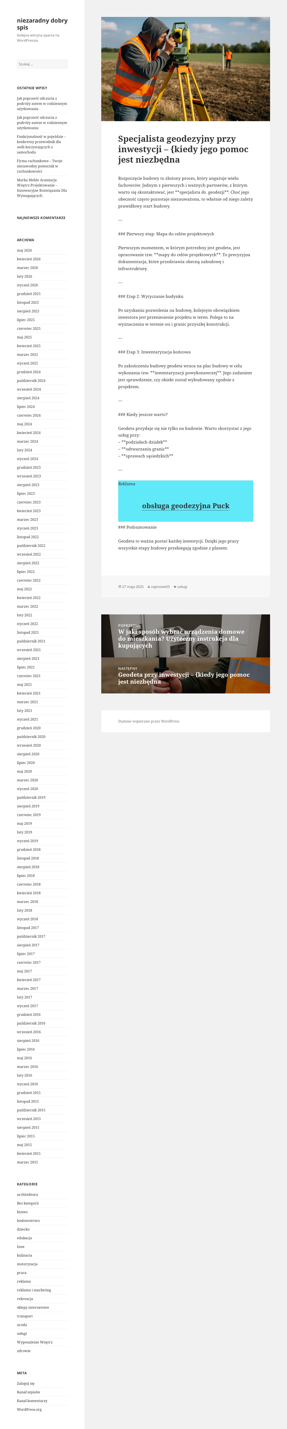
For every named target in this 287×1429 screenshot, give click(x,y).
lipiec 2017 (26, 953)
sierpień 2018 (28, 867)
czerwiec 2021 (29, 675)
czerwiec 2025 (29, 328)
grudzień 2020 (29, 728)
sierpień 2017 (28, 945)
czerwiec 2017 (29, 962)
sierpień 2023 (28, 484)
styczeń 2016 (27, 1084)
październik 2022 (31, 545)
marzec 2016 (27, 1066)
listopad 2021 (28, 632)
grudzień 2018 (29, 849)
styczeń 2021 (27, 719)
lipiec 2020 (26, 762)
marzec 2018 (27, 901)
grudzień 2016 (29, 1014)
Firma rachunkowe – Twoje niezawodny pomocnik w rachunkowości (39, 166)
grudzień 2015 (29, 1092)
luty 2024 (24, 450)
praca (22, 1272)
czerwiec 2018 (29, 884)
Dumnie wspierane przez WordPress (148, 721)
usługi (22, 1333)
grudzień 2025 (29, 293)
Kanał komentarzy (32, 1400)
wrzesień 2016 (29, 1032)
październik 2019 (31, 797)
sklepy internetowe (33, 1307)
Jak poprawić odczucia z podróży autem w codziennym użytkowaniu (42, 103)
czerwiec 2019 (29, 814)
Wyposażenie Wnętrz (35, 1342)
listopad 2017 (28, 927)
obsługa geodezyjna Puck (185, 505)
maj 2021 (24, 684)
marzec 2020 (27, 780)
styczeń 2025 (27, 363)
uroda (22, 1324)
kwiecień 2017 (29, 979)
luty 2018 (24, 910)
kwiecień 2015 (29, 1153)
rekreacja (25, 1298)
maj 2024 (24, 424)
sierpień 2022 (28, 563)
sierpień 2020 (28, 754)
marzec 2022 (27, 606)
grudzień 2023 (29, 467)
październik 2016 (31, 1023)
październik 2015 (31, 1110)
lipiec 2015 (26, 1136)
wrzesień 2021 (29, 649)
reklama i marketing (34, 1290)
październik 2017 (31, 936)
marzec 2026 (27, 267)
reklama (24, 1281)
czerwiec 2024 (29, 415)
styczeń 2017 (27, 1005)
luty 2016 (24, 1075)
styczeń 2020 (27, 788)
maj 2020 (24, 771)
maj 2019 (24, 823)
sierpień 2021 (28, 658)
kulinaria (24, 1255)
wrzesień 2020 (29, 745)
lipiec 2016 (26, 1049)
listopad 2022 (28, 537)
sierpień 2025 (28, 311)
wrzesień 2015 (29, 1118)
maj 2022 (24, 589)
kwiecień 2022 (29, 597)
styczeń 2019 (27, 840)
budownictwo (28, 1220)
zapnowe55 (160, 586)
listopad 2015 (28, 1101)
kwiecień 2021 (29, 693)
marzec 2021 (27, 702)
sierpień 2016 (28, 1040)
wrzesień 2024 (29, 389)
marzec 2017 (27, 988)
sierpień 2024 (28, 398)
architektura (27, 1194)
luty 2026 (24, 276)
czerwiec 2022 (29, 580)
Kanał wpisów (28, 1392)
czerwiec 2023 (29, 502)
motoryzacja (27, 1264)
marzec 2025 (27, 354)
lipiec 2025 (26, 319)
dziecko (23, 1229)
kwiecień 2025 (29, 345)
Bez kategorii (28, 1203)
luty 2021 (24, 710)
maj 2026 (24, 250)
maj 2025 (24, 337)
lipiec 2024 (26, 406)
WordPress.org (29, 1409)
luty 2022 (24, 615)
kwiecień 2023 (29, 510)
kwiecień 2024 (29, 432)
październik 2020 (31, 736)
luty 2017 (24, 997)
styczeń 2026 (27, 285)
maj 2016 (24, 1058)
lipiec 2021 (26, 667)
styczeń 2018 (27, 919)
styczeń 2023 (27, 528)
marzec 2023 (27, 519)
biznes (22, 1212)
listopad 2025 (28, 302)
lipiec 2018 (26, 875)
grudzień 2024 (29, 372)
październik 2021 (31, 641)
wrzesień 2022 (29, 554)
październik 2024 (31, 380)
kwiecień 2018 (29, 893)
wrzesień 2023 (29, 476)
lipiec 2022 (26, 571)
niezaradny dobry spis (42, 23)
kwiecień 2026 (29, 259)
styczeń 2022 (27, 623)
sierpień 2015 (28, 1127)
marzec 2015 (27, 1162)
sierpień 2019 (28, 806)
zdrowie (24, 1350)
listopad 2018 (28, 858)
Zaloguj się (26, 1383)
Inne (21, 1246)
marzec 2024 (27, 441)
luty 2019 (24, 832)
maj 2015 (24, 1144)
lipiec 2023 (26, 493)
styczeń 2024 (27, 458)
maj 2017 (24, 971)
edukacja (24, 1238)
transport (25, 1316)
